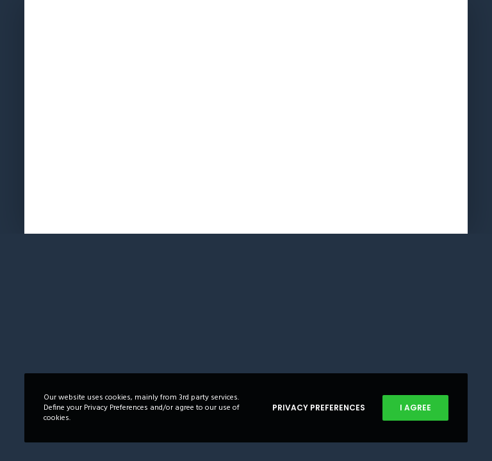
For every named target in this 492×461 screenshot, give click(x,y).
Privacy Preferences (318, 407)
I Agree (415, 407)
